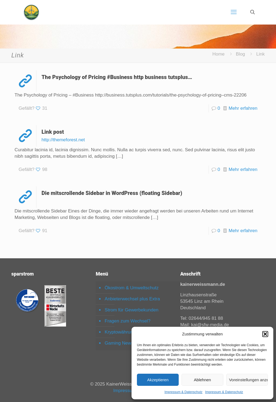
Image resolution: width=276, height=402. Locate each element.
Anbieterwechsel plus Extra (132, 298)
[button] (265, 334)
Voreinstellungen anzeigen (248, 379)
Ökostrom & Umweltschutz (131, 287)
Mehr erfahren (243, 108)
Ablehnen (202, 379)
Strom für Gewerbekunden (131, 309)
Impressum (124, 390)
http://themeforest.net (63, 139)
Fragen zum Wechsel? (127, 321)
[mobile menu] (233, 12)
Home (218, 54)
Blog (240, 54)
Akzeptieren (157, 379)
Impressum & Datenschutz (183, 392)
